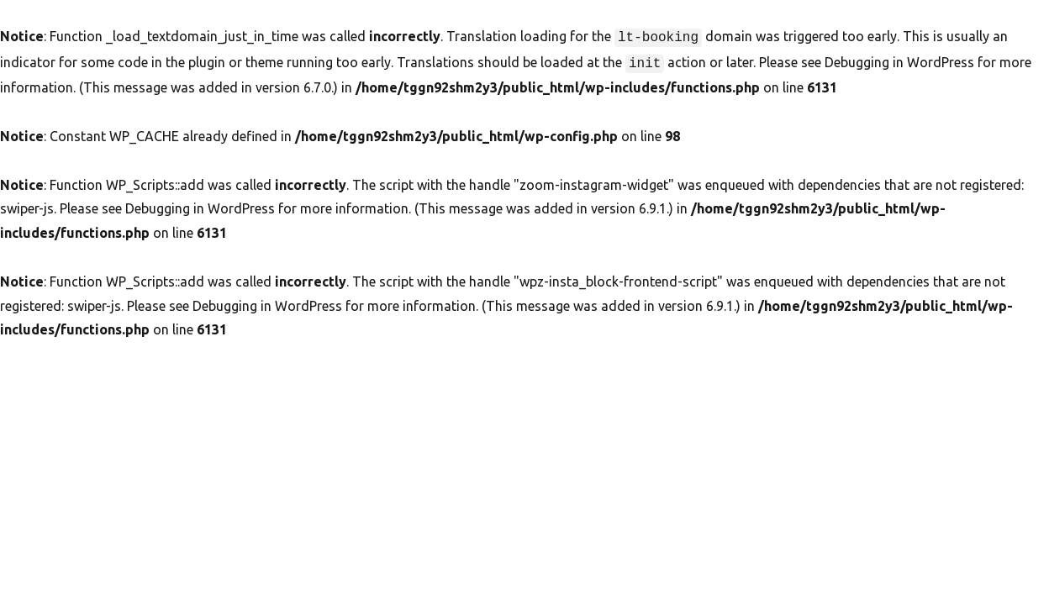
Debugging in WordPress (899, 60)
